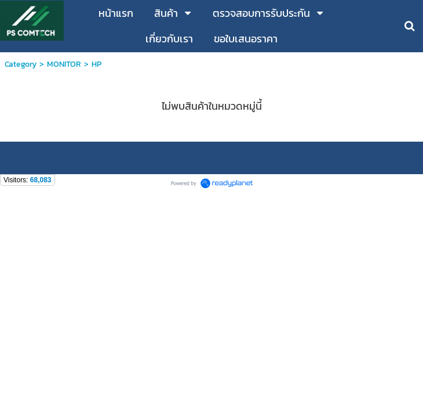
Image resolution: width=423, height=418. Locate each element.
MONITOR (64, 64)
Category (21, 64)
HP (96, 64)
